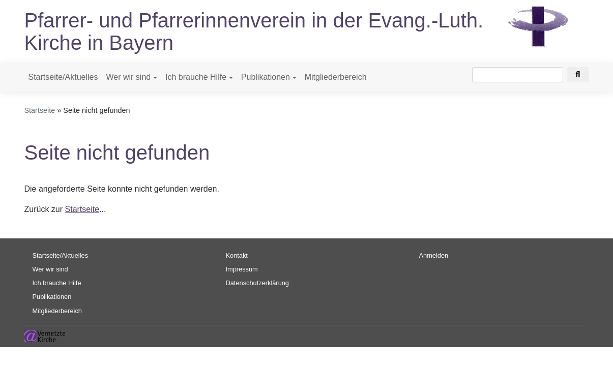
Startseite (39, 110)
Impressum (242, 269)
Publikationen (265, 77)
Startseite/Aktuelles (63, 77)
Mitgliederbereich (336, 77)
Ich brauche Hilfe (195, 77)
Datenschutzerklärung (257, 283)
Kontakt (237, 255)
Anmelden (434, 255)
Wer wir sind (128, 77)
